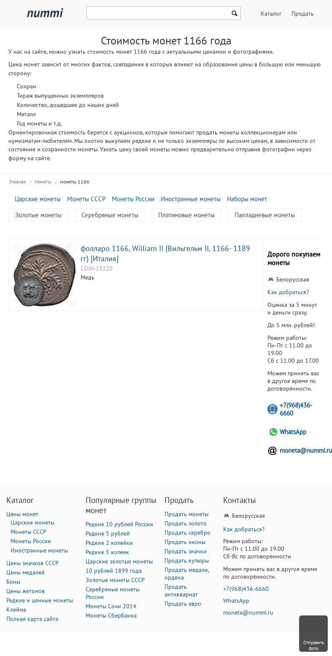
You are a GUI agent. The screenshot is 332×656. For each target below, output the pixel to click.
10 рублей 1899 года (114, 570)
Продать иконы (185, 542)
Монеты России (133, 199)
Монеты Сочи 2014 (111, 606)
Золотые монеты (38, 215)
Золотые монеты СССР (115, 580)
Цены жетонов (25, 591)
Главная (17, 181)
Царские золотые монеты (119, 561)
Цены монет (22, 514)
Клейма (16, 609)
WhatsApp (293, 432)
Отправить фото (313, 645)
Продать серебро (188, 532)
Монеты (43, 181)
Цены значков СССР (32, 563)
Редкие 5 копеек (107, 552)
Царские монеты (38, 199)
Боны (13, 581)
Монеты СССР (86, 199)
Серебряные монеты (109, 215)
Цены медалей (25, 572)
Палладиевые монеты (265, 215)
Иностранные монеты (191, 199)
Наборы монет (247, 199)
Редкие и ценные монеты (39, 600)
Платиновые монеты (186, 215)
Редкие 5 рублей (108, 533)
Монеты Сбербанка (111, 615)
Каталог (271, 13)
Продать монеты (186, 514)
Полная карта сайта (32, 619)
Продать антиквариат (181, 590)
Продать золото (186, 523)
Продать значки (186, 551)
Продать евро (183, 603)
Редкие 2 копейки (109, 543)
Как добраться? (288, 292)
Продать (303, 13)
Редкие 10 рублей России (119, 524)
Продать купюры (187, 560)
